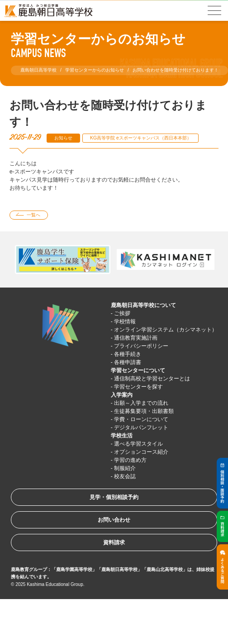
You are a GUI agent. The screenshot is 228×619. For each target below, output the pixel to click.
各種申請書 (127, 362)
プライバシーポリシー (141, 346)
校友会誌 (125, 476)
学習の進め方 (130, 460)
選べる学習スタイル (138, 444)
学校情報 (125, 321)
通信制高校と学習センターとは (152, 378)
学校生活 (122, 435)
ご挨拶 (122, 313)
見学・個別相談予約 (114, 497)
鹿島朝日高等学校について (143, 305)
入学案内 (122, 395)
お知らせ (63, 137)
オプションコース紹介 (141, 452)
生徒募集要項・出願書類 (144, 411)
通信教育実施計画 (135, 338)
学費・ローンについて (141, 419)
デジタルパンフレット (141, 427)
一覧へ (33, 214)
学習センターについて (138, 370)
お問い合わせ (114, 520)
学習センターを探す (138, 387)
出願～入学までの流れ (141, 403)
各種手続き (127, 354)
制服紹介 (125, 468)
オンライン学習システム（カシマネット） (165, 329)
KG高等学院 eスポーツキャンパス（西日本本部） (140, 137)
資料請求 (114, 542)
